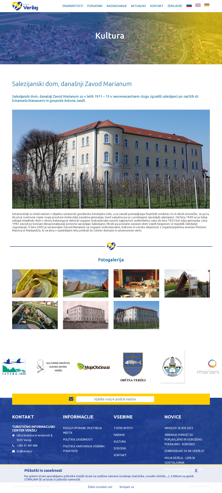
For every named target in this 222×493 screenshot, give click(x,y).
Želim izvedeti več (100, 486)
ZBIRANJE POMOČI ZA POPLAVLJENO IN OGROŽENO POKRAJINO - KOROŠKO (183, 439)
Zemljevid (175, 5)
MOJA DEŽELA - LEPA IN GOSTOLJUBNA (180, 460)
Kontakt (156, 5)
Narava (119, 434)
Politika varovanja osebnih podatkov (83, 449)
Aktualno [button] (138, 5)
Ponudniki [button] (95, 5)
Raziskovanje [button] (117, 5)
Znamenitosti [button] (72, 5)
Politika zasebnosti (78, 439)
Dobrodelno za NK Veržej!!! (184, 451)
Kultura (120, 441)
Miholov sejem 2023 (179, 428)
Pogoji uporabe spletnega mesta (82, 430)
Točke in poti (123, 428)
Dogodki (120, 448)
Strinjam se (126, 486)
